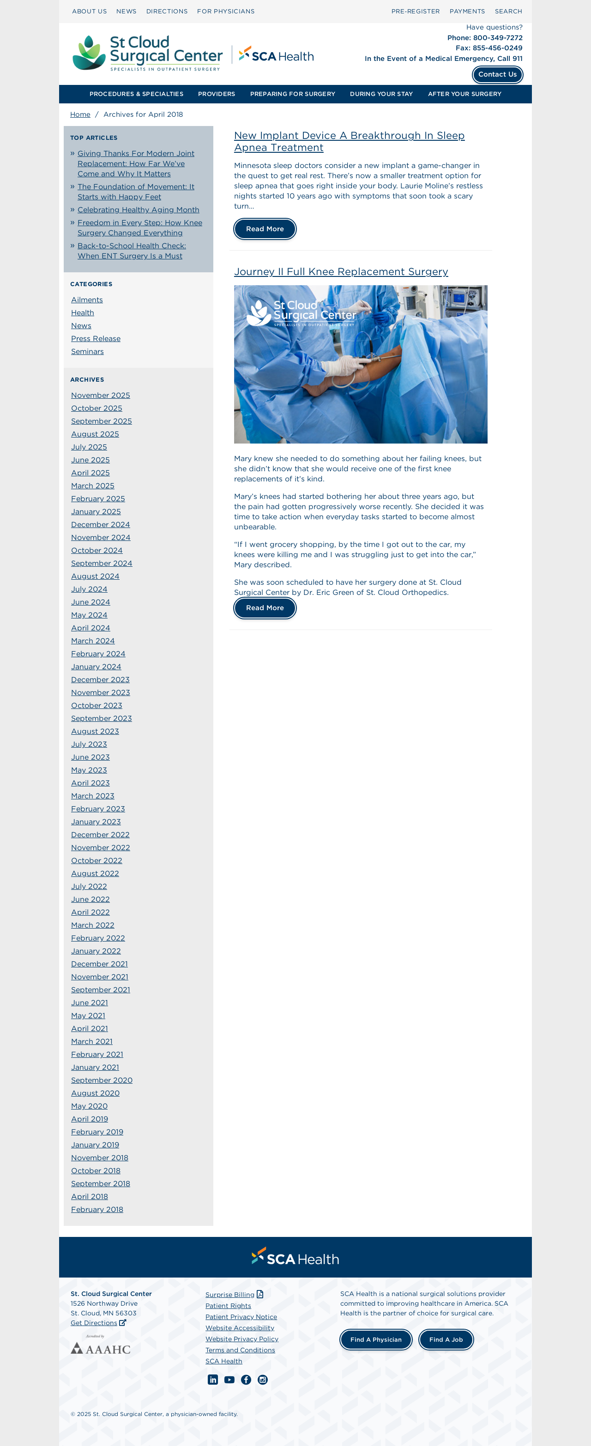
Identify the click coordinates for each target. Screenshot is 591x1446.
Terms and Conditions (240, 1350)
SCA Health (223, 1361)
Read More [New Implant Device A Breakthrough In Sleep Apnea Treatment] (265, 229)
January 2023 (96, 821)
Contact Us (497, 74)
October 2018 (96, 1170)
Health (82, 312)
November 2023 (100, 692)
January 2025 (96, 511)
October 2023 (96, 705)
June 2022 (90, 899)
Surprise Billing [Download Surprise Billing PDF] (235, 1294)
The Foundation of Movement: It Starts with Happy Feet (136, 191)
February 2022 (98, 938)
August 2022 (95, 873)
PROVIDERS (216, 93)
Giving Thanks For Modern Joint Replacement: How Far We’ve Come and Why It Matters (136, 163)
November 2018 (99, 1157)
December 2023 (100, 679)
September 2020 (102, 1080)
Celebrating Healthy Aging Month (138, 209)
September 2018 (100, 1183)
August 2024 (95, 576)
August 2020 (95, 1093)
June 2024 (90, 602)
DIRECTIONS (167, 11)
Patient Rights (228, 1305)
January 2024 (96, 666)
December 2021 (99, 964)
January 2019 (95, 1144)
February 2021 (97, 1054)
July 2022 (89, 886)
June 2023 (90, 757)
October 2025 (96, 408)
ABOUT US (89, 11)
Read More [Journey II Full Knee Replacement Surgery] (265, 608)
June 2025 (90, 460)
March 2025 (93, 485)
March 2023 (93, 796)
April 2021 (89, 1028)
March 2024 (93, 640)
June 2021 (89, 1002)
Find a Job (446, 1339)
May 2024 (89, 615)
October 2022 (96, 860)
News (81, 325)
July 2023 (89, 744)
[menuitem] (89, 11)
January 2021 (95, 1067)
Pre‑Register (416, 11)
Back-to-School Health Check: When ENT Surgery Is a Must (132, 250)
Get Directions (94, 1322)
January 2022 (96, 951)
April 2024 (90, 628)
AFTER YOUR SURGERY (465, 93)
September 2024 (102, 563)
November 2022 (100, 847)
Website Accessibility (239, 1328)
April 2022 (90, 912)
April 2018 (89, 1196)
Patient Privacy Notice (241, 1316)
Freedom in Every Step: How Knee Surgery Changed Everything (140, 227)
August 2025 (95, 434)
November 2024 (101, 537)
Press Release (96, 338)
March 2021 (92, 1041)
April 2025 (90, 472)
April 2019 (89, 1119)
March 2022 (93, 925)
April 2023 (90, 783)
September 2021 (100, 989)
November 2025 (100, 395)
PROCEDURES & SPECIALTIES (136, 93)
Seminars (87, 351)
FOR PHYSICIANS (225, 11)
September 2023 (101, 718)
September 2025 (101, 421)
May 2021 (88, 1015)
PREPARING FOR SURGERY (292, 93)
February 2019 (97, 1132)
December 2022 (100, 834)
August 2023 (95, 731)
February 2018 (97, 1209)
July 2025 (89, 447)
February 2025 (98, 498)
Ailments (87, 299)
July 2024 (89, 589)
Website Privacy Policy (241, 1339)
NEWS (126, 11)
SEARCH (509, 11)
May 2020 (89, 1106)
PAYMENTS (467, 11)
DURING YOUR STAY (381, 93)
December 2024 (100, 524)
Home (80, 114)
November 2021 (99, 976)
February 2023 (98, 808)
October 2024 (97, 550)
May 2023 (89, 770)
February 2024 (98, 653)
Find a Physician (376, 1339)
